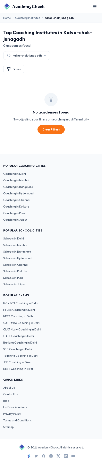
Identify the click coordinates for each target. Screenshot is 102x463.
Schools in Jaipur (14, 284)
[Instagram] (51, 456)
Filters (14, 69)
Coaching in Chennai (16, 200)
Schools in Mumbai (15, 245)
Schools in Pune (13, 278)
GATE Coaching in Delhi (18, 336)
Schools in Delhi (13, 238)
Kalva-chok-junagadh (27, 55)
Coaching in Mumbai (16, 180)
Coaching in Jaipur (15, 219)
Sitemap (8, 427)
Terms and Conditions (17, 420)
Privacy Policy (12, 414)
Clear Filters (51, 129)
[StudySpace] (29, 456)
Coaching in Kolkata (16, 206)
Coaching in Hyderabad (18, 193)
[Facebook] (44, 456)
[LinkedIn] (66, 456)
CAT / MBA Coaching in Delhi (21, 323)
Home (7, 18)
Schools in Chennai (15, 265)
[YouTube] (73, 456)
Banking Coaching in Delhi (20, 342)
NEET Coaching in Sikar (18, 369)
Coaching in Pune (14, 213)
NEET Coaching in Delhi (18, 316)
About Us (9, 387)
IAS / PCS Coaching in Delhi (20, 303)
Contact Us (10, 394)
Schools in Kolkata (15, 271)
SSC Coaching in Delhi (17, 349)
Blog (6, 401)
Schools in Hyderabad (17, 258)
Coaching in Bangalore (18, 187)
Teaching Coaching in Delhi (20, 355)
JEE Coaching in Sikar (17, 362)
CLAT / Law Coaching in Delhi (22, 329)
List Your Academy (15, 407)
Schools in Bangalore (17, 251)
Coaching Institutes (27, 18)
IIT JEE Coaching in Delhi (19, 310)
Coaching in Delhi (14, 174)
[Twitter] (36, 456)
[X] (58, 456)
